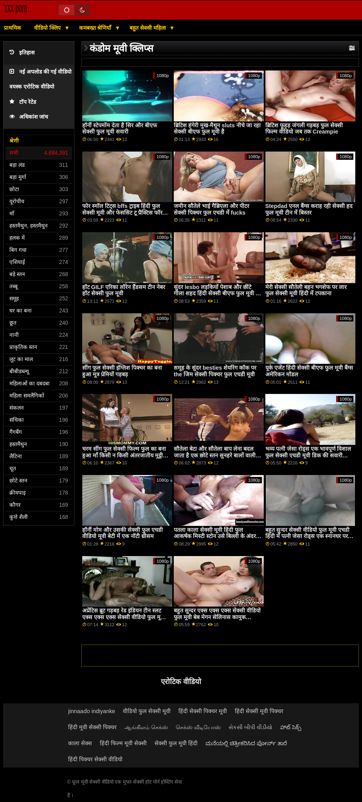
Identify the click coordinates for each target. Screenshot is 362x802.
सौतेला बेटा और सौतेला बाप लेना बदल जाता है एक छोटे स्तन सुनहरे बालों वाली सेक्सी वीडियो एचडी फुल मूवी (215, 455)
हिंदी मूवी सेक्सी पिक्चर (92, 727)
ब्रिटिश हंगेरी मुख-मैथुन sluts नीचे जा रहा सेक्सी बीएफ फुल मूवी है (217, 128)
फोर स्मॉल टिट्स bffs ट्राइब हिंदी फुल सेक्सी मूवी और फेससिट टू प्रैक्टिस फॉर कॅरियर (122, 212)
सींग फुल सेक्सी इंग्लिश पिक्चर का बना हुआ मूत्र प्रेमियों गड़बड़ (122, 371)
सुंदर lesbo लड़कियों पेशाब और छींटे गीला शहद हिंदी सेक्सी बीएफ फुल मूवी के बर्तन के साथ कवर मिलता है (217, 293)
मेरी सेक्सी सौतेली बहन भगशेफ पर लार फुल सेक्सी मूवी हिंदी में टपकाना (306, 290)
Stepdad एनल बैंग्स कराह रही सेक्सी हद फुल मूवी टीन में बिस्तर (309, 209)
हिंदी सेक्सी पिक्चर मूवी (202, 711)
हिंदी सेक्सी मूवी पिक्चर (259, 711)
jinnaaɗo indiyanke (91, 711)
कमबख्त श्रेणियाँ (96, 28)
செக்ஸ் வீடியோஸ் (198, 727)
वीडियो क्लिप (48, 28)
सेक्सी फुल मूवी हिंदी (176, 743)
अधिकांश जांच (28, 117)
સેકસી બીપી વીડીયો (250, 727)
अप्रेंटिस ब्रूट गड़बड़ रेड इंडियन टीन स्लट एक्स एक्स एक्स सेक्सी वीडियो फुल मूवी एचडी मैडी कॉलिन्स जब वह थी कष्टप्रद (123, 617)
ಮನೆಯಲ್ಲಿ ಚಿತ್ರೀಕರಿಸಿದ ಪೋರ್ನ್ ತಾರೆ (246, 743)
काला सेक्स (80, 743)
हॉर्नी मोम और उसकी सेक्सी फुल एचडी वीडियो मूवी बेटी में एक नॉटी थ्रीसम (122, 533)
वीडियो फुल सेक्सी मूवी (147, 711)
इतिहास (21, 53)
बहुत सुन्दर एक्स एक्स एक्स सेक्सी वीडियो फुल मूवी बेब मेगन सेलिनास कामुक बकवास (217, 617)
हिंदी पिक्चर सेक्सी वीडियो (95, 759)
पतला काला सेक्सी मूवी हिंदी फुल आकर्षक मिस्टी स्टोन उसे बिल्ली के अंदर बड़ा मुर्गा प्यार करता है (215, 536)
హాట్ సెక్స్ (290, 727)
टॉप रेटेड (22, 102)
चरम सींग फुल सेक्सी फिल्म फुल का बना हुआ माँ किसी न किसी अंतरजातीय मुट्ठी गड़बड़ (124, 455)
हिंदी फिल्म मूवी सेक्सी (123, 743)
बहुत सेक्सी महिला (148, 28)
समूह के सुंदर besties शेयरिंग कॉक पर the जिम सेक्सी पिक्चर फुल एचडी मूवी (215, 371)
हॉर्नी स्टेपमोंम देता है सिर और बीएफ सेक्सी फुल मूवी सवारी (119, 128)
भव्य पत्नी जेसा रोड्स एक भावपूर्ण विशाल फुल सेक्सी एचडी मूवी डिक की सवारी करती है (308, 455)
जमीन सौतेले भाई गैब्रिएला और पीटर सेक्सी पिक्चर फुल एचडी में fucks (211, 209)
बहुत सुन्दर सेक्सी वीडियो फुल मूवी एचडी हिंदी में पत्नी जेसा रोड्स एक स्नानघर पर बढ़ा (307, 536)
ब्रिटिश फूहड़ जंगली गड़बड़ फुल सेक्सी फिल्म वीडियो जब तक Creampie (304, 128)
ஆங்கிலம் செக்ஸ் (146, 727)
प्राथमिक (12, 28)
